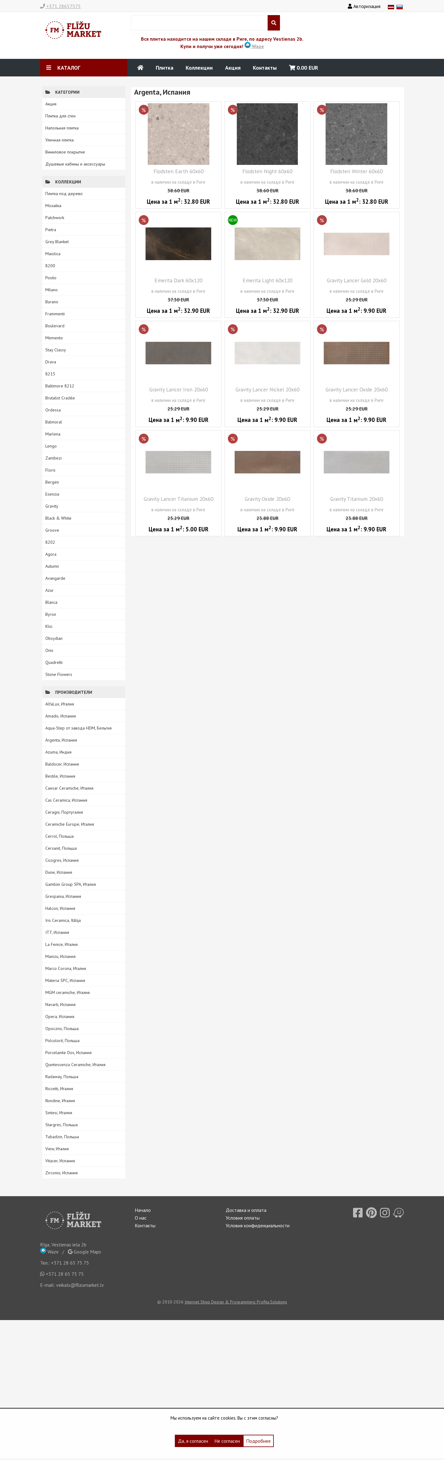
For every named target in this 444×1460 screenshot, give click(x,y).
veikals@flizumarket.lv (80, 1285)
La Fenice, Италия (61, 944)
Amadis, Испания (60, 716)
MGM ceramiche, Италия (67, 992)
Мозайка (53, 205)
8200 (50, 265)
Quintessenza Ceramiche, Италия (75, 1064)
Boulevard (54, 326)
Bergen (52, 482)
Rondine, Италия (60, 1100)
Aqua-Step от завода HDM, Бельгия (78, 728)
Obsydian (54, 638)
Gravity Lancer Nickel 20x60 (267, 389)
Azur (49, 590)
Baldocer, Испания (62, 764)
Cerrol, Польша (59, 836)
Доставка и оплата (246, 1210)
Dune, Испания (58, 872)
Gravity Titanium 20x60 (356, 498)
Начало (143, 1210)
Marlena (52, 434)
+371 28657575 (60, 6)
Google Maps (84, 1252)
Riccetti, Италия (59, 1088)
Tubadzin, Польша (62, 1136)
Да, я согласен (193, 1441)
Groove (52, 530)
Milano (51, 289)
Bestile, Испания (60, 776)
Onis (49, 650)
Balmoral (53, 422)
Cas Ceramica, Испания (66, 800)
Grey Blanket (57, 241)
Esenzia (52, 494)
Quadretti (54, 662)
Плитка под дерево (64, 193)
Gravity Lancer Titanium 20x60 (178, 498)
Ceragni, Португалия (64, 812)
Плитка (164, 67)
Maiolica (52, 253)
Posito (50, 277)
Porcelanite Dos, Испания (68, 1052)
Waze (254, 46)
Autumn (52, 566)
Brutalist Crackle (60, 398)
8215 (50, 374)
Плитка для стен (60, 116)
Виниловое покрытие (65, 152)
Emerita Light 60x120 (267, 280)
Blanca (51, 602)
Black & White (58, 518)
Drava (50, 362)
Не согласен (227, 1441)
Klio (48, 626)
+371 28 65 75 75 (70, 1263)
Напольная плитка (62, 128)
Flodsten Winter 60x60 (356, 171)
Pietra (50, 229)
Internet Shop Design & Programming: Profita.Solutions (236, 1302)
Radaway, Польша (61, 1076)
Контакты (265, 67)
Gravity (51, 506)
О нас (140, 1218)
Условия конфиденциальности (258, 1225)
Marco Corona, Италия (65, 968)
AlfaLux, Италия (59, 704)
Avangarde (55, 578)
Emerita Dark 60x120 (178, 280)
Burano (51, 302)
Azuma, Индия (58, 752)
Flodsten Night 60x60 (267, 171)
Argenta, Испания (61, 740)
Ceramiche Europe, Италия (69, 824)
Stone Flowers (58, 674)
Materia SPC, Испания (65, 980)
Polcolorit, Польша (62, 1040)
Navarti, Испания (60, 1004)
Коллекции (199, 67)
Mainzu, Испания (60, 956)
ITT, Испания (57, 932)
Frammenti (55, 314)
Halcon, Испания (60, 908)
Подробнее (258, 1441)
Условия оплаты (243, 1218)
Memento (54, 338)
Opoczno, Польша (62, 1028)
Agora (50, 554)
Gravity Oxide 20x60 (267, 498)
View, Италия (57, 1148)
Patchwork (54, 217)
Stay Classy (55, 350)
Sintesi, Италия (58, 1112)
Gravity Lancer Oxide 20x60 (357, 389)
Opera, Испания (59, 1016)
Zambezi (53, 458)
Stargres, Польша (61, 1124)
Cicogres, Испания (62, 860)
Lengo (51, 446)
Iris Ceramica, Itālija (63, 920)
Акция (232, 67)
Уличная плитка (59, 140)
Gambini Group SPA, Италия (70, 884)
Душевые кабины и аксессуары (75, 164)
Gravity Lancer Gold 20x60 (356, 280)
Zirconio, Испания (61, 1173)
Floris (50, 470)
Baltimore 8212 (59, 386)
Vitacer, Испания (60, 1161)
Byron (50, 614)
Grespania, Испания (63, 896)
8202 (50, 542)
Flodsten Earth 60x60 (179, 171)
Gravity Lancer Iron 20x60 (178, 389)
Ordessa (53, 410)
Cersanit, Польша (61, 848)
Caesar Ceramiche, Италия (69, 788)
